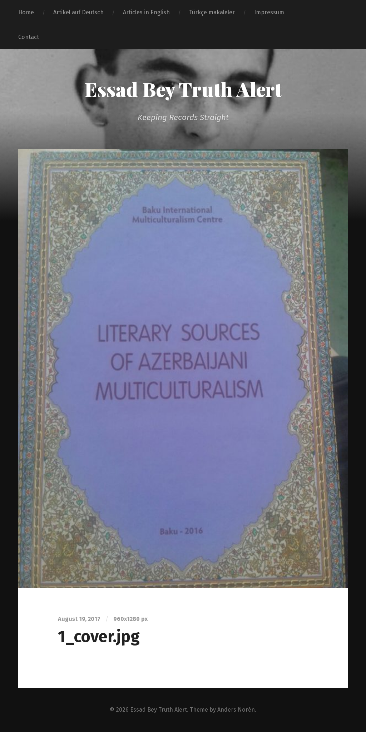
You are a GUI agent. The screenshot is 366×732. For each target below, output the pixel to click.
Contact (28, 37)
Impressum (269, 12)
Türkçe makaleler (212, 12)
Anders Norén (236, 709)
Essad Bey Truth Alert (183, 89)
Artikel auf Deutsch (78, 12)
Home (26, 12)
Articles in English (146, 12)
